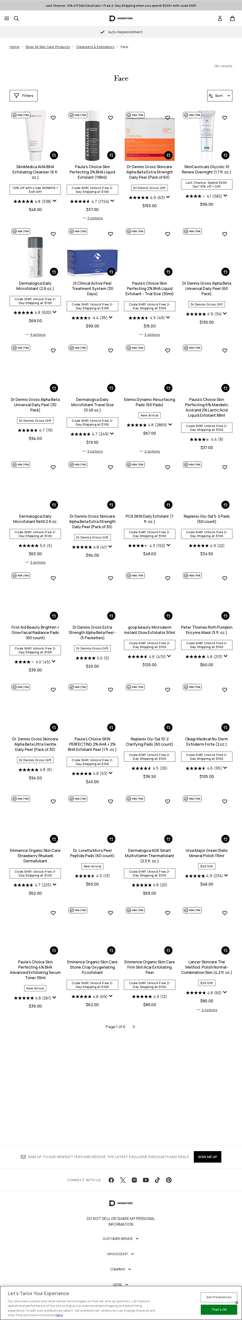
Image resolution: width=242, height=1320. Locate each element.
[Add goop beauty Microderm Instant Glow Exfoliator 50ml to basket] (111, 728)
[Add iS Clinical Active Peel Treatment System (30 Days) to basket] (54, 383)
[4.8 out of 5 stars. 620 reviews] (204, 308)
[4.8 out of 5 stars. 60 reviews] (147, 1102)
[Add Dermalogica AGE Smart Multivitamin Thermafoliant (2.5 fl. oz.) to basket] (111, 947)
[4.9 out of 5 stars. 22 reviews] (150, 657)
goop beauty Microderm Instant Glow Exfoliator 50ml (92, 742)
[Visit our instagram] (134, 1185)
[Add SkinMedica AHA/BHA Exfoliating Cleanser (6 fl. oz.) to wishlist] (224, 117)
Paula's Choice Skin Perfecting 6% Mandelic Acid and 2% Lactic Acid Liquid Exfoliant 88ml (149, 518)
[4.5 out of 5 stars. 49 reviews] (89, 429)
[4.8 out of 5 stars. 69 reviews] (32, 1106)
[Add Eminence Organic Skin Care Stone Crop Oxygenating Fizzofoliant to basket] (54, 1060)
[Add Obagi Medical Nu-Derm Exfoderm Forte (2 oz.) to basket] (168, 836)
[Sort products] (219, 95)
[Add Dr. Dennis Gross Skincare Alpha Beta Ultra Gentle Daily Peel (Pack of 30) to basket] (225, 728)
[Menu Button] (7, 18)
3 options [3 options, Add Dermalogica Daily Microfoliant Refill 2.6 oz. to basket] (206, 562)
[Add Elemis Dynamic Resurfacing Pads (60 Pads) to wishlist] (110, 462)
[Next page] (133, 1135)
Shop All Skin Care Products (48, 46)
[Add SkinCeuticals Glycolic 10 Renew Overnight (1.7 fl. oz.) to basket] (168, 267)
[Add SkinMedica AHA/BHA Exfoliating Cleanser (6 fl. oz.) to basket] (225, 155)
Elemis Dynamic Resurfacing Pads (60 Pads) (92, 513)
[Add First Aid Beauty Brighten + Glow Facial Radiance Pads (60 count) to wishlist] (224, 578)
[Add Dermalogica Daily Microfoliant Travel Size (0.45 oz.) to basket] (54, 499)
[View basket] (232, 18)
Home (14, 46)
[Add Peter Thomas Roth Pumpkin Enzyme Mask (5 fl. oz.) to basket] (168, 728)
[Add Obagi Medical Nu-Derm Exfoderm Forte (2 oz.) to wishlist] (167, 798)
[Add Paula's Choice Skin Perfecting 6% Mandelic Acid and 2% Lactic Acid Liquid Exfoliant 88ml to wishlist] (167, 462)
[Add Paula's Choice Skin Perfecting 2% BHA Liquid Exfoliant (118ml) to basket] (54, 267)
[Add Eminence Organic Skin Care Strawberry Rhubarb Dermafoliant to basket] (225, 836)
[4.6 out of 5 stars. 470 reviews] (90, 769)
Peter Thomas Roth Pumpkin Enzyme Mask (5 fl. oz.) (149, 742)
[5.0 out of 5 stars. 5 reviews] (207, 540)
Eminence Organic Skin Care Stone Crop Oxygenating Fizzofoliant (35, 1077)
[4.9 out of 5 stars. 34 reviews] (147, 425)
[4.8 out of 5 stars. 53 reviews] (33, 882)
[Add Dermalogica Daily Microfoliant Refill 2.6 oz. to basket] (225, 499)
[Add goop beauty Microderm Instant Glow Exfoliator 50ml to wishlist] (110, 690)
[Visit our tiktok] (157, 1185)
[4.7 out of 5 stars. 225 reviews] (204, 882)
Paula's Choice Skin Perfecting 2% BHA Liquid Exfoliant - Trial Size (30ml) (92, 400)
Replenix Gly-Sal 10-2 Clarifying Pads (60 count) (92, 849)
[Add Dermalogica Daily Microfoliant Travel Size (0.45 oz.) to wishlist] (53, 462)
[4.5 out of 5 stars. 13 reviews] (35, 984)
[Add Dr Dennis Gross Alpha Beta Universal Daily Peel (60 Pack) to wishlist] (167, 345)
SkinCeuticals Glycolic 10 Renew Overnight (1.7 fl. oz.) (149, 281)
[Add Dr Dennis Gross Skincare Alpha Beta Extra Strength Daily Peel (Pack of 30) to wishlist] (53, 578)
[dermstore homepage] (121, 18)
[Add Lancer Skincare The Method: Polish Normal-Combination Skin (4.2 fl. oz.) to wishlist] (167, 1022)
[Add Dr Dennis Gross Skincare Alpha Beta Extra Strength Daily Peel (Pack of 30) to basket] (54, 616)
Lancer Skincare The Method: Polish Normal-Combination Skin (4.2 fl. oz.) (149, 1077)
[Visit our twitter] (123, 1185)
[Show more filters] (23, 95)
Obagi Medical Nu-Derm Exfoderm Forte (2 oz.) (149, 849)
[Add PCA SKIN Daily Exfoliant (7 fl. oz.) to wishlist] (110, 578)
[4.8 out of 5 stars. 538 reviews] (204, 201)
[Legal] (121, 1289)
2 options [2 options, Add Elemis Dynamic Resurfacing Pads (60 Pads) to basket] (92, 562)
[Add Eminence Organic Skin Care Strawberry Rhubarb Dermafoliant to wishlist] (224, 798)
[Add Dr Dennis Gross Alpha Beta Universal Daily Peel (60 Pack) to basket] (168, 383)
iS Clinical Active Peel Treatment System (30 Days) (35, 400)
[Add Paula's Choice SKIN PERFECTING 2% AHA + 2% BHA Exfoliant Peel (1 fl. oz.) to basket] (54, 836)
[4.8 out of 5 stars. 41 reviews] (32, 658)
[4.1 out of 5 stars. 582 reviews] (146, 308)
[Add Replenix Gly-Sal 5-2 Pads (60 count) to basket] (168, 616)
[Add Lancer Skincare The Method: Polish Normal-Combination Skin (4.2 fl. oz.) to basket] (168, 1060)
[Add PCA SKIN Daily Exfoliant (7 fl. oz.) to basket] (111, 616)
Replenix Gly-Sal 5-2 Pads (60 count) (150, 630)
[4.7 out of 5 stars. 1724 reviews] (32, 313)
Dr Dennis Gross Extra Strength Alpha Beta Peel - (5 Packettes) (35, 745)
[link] (220, 18)
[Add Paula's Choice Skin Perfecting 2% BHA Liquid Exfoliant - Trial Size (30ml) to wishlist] (110, 345)
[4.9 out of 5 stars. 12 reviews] (92, 1106)
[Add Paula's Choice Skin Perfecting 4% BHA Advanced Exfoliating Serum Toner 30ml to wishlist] (224, 909)
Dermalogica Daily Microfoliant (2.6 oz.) (207, 281)
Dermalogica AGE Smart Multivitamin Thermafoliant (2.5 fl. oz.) (92, 964)
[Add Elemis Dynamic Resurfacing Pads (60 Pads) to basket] (111, 499)
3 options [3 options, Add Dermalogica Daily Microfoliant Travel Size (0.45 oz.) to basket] (35, 562)
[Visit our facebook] (111, 1185)
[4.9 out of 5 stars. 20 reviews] (92, 993)
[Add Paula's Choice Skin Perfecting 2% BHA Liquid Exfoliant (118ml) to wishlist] (53, 229)
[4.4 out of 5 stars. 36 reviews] (32, 429)
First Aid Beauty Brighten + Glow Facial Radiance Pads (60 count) (206, 633)
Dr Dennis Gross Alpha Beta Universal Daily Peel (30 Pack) (206, 400)
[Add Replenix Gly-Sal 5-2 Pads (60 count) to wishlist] (167, 578)
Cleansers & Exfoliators (95, 46)
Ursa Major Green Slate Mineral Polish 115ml (150, 961)
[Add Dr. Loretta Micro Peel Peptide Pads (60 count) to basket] (54, 947)
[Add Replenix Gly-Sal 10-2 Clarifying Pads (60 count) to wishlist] (110, 798)
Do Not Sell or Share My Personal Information (121, 1226)
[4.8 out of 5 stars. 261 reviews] (204, 995)
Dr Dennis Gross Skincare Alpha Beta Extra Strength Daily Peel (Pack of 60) (92, 284)
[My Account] (121, 1259)
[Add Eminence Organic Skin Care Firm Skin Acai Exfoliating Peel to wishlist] (110, 1022)
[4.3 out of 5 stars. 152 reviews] (89, 657)
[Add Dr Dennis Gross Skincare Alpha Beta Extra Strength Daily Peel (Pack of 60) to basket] (111, 267)
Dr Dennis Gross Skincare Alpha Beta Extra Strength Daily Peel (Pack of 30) (35, 633)
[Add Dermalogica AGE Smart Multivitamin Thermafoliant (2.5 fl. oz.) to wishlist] (110, 909)
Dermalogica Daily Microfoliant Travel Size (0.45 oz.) (35, 516)
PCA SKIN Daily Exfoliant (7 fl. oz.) (92, 630)
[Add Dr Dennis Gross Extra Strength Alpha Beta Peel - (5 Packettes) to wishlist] (53, 690)
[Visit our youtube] (146, 1185)
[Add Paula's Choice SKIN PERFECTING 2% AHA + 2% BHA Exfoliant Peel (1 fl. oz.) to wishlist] (53, 798)
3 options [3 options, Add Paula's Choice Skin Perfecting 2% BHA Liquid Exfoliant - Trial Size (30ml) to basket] (92, 446)
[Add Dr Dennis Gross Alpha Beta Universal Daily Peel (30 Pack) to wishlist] (224, 345)
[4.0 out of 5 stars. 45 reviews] (204, 662)
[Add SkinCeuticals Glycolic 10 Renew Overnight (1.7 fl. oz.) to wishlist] (167, 229)
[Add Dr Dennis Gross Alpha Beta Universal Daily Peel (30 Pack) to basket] (225, 383)
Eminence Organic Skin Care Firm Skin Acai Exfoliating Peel (92, 1077)
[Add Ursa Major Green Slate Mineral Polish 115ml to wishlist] (167, 909)
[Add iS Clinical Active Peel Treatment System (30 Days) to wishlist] (53, 345)
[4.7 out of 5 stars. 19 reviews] (206, 425)
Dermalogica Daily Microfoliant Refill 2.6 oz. (206, 513)
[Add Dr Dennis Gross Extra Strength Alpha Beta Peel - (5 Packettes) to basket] (54, 728)
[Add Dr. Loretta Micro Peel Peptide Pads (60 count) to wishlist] (53, 909)
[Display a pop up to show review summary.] (226, 201)
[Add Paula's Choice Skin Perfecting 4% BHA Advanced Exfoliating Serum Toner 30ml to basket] (225, 947)
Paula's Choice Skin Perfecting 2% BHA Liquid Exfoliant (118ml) (35, 284)
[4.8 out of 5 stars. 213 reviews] (146, 769)
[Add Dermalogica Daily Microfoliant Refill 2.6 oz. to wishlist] (224, 462)
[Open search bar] (16, 18)
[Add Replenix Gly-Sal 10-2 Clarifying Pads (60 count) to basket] (111, 836)
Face (121, 78)
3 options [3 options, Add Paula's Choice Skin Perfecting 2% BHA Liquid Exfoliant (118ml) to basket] (35, 329)
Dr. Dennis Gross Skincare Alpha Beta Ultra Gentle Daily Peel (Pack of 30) (207, 745)
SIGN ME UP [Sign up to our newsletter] (207, 1161)
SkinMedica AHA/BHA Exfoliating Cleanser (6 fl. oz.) (207, 172)
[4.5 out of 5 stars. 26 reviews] (92, 876)
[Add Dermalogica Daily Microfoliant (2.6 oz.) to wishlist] (224, 229)
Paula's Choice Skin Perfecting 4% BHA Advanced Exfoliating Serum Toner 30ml (206, 966)
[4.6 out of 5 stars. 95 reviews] (147, 876)
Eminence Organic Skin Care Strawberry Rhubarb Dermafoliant (207, 852)
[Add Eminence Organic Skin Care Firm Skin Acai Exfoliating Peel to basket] (111, 1060)
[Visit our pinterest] (169, 1185)
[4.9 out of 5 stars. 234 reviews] (147, 984)
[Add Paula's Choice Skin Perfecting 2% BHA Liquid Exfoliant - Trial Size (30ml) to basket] (111, 383)
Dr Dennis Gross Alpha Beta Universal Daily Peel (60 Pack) (149, 400)
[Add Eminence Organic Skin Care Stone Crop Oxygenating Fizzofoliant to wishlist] (53, 1022)
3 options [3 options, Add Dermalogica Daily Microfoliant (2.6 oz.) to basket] (206, 329)
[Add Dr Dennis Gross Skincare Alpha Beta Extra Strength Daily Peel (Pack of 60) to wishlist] (110, 229)
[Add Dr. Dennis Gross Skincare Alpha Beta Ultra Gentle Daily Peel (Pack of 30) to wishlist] (224, 690)
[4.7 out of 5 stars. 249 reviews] (32, 546)
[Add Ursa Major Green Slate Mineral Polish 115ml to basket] (168, 947)
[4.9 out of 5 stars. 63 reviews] (89, 309)
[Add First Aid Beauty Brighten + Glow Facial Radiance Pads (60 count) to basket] (225, 616)
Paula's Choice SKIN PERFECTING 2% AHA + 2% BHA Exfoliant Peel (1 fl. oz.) (35, 852)
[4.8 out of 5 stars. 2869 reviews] (89, 536)
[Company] (121, 1274)
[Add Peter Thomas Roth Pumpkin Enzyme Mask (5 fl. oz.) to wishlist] (167, 690)
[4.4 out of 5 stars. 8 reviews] (149, 551)
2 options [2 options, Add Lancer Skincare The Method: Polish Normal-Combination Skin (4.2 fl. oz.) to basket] (149, 1119)
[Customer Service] (121, 1244)
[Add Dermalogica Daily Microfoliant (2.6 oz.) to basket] (225, 267)
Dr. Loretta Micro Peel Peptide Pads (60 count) (35, 961)
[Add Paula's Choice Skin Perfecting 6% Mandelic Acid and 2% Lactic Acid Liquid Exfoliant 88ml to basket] (168, 499)
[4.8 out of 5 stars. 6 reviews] (207, 770)
